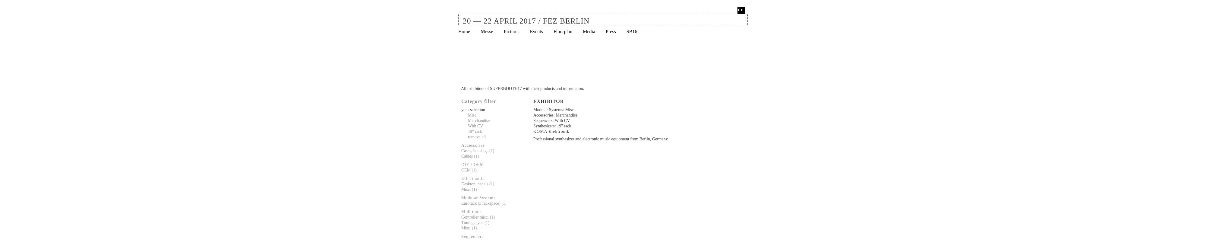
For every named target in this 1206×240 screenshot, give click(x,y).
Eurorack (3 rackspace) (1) (484, 203)
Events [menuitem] (536, 31)
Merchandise (479, 120)
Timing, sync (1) (475, 222)
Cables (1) (470, 156)
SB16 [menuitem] (632, 31)
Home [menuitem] (464, 31)
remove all (477, 137)
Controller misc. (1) (478, 217)
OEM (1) (469, 170)
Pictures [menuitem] (511, 31)
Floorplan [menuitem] (563, 31)
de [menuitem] (741, 9)
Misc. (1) (469, 189)
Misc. (473, 115)
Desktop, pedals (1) (477, 184)
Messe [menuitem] (487, 31)
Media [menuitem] (589, 31)
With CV (475, 126)
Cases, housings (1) (477, 151)
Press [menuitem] (611, 31)
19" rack (475, 131)
